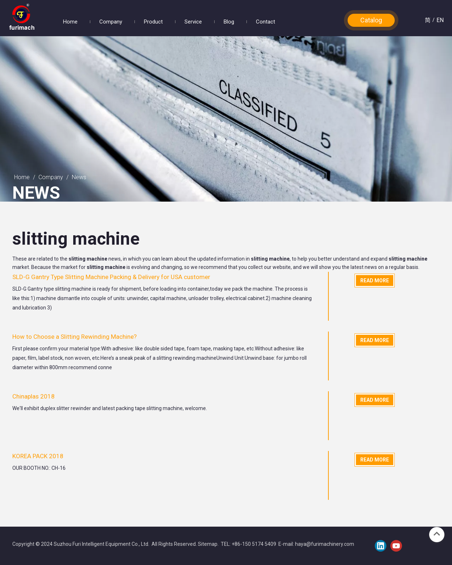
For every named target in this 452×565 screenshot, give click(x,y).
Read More (374, 280)
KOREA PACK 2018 (37, 456)
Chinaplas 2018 (33, 396)
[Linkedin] (380, 546)
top (437, 534)
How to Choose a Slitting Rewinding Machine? (74, 336)
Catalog (371, 20)
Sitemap (207, 544)
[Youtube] (396, 546)
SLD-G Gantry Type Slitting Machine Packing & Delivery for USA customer (111, 277)
